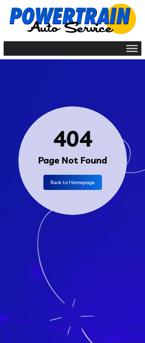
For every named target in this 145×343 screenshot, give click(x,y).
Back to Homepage (73, 182)
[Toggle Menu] (132, 48)
